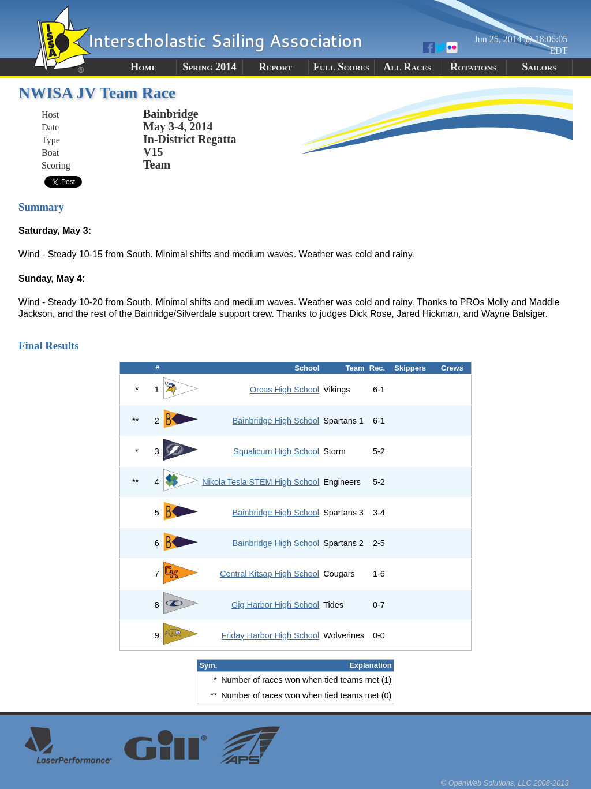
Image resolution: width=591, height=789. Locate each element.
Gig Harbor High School (275, 604)
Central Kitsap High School (269, 573)
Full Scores (341, 67)
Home (143, 67)
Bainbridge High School (276, 420)
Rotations (473, 67)
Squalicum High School (276, 451)
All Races (407, 67)
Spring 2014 (209, 67)
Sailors (539, 67)
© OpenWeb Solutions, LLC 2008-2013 (505, 783)
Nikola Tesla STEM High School (260, 482)
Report (275, 67)
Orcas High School (284, 389)
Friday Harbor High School (271, 635)
